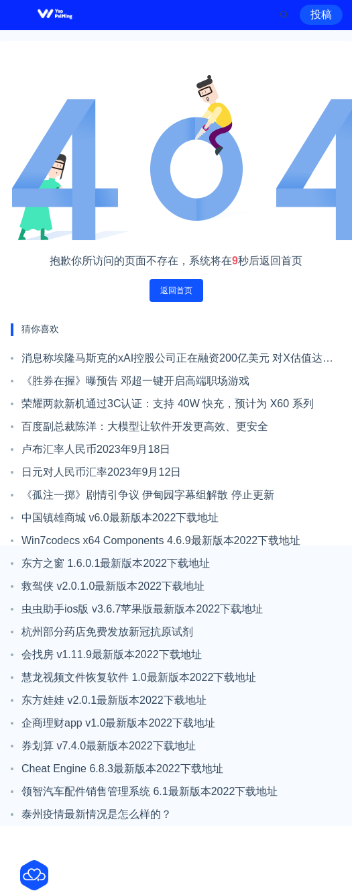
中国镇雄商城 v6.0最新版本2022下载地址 (120, 517)
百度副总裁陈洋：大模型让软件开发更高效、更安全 (144, 426)
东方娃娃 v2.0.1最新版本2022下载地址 (114, 700)
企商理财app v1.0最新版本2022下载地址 (118, 723)
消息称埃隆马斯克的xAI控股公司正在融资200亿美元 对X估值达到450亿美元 (177, 361)
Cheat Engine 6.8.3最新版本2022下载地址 (122, 768)
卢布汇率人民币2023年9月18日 (95, 449)
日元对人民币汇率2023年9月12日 (101, 472)
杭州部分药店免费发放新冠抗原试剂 (107, 631)
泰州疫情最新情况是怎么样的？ (96, 814)
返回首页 (176, 290)
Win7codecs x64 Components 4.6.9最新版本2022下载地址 (160, 540)
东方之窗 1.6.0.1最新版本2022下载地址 (115, 563)
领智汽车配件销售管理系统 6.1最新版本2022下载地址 (149, 791)
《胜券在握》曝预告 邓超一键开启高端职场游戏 (135, 380)
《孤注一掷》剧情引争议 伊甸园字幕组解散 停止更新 (147, 495)
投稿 (321, 14)
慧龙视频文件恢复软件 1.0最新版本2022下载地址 (138, 677)
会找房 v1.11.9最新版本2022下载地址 (111, 654)
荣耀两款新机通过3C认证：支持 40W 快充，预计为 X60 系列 (167, 403)
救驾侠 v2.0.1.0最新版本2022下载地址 (112, 586)
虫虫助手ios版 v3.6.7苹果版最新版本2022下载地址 (142, 609)
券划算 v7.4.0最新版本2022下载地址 (108, 745)
